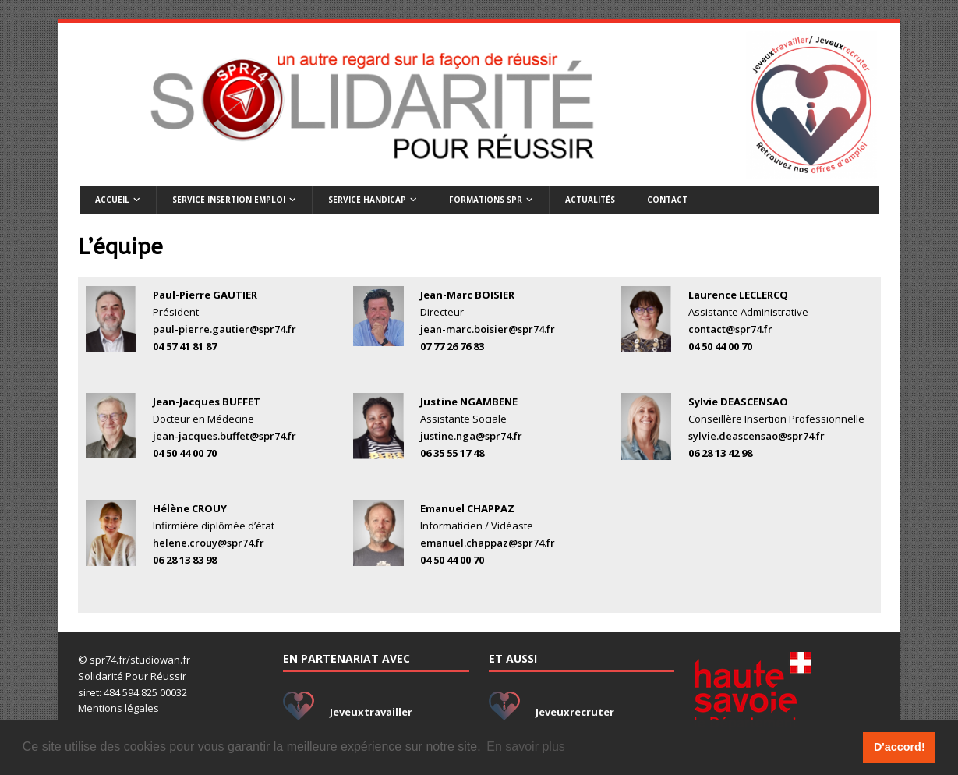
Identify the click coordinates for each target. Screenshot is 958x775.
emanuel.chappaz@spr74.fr (487, 543)
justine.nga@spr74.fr (471, 436)
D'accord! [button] (899, 747)
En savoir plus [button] (525, 746)
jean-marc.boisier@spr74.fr (487, 329)
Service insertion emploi (228, 199)
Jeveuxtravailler (371, 712)
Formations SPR (485, 199)
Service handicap (367, 199)
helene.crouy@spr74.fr (208, 543)
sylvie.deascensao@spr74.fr (756, 436)
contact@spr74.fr (730, 329)
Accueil (112, 199)
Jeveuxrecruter (575, 712)
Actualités (590, 199)
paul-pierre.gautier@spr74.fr (224, 329)
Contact (667, 199)
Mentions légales (118, 708)
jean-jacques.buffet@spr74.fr (224, 436)
